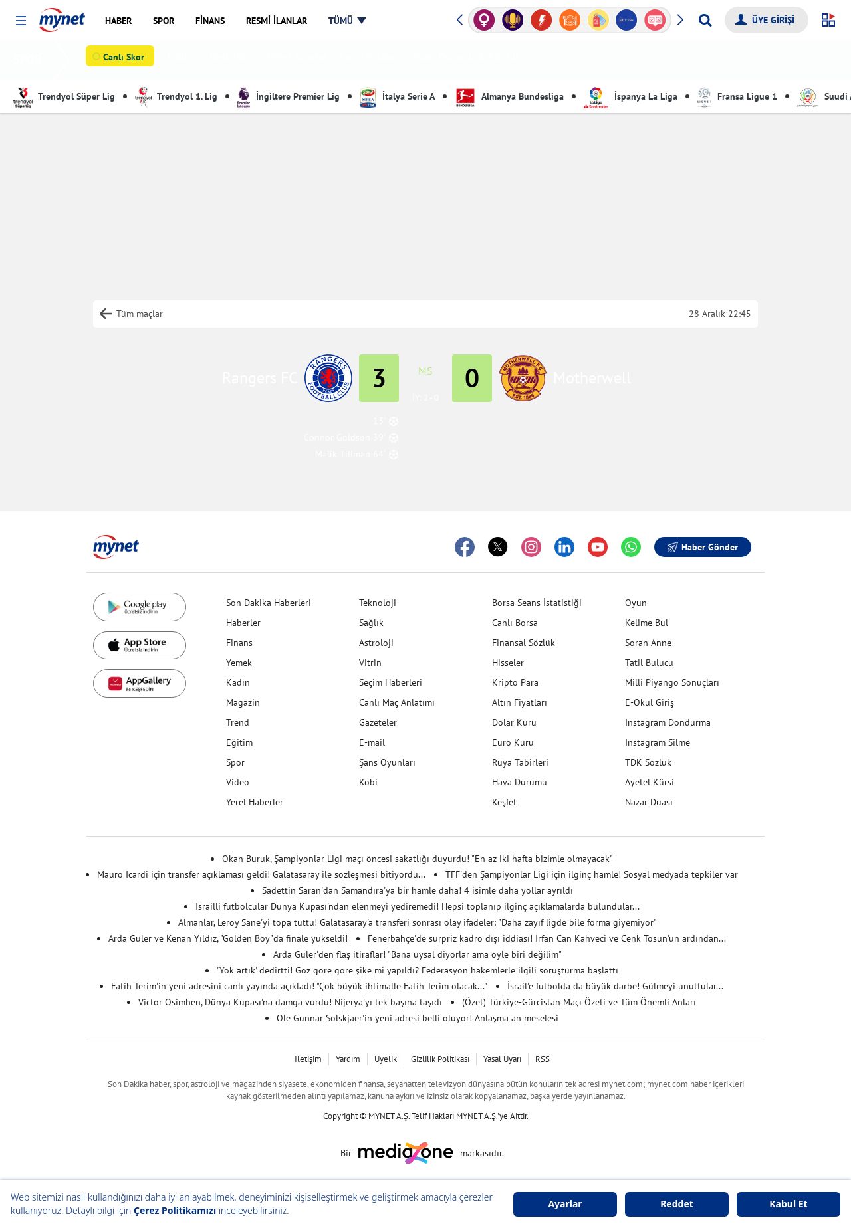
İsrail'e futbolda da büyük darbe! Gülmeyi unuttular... (615, 986)
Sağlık (371, 623)
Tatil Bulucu (649, 662)
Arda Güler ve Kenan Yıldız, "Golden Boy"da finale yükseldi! (228, 938)
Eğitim (239, 742)
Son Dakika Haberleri (268, 603)
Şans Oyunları (387, 762)
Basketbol (234, 59)
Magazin (243, 702)
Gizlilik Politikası (440, 1059)
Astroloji (376, 643)
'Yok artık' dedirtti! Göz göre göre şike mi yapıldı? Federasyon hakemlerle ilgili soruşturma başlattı (417, 970)
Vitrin (370, 662)
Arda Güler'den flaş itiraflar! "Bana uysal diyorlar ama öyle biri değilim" (417, 954)
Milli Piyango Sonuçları (672, 682)
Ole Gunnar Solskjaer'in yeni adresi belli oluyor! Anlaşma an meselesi (417, 1018)
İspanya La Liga (630, 96)
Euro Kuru (513, 742)
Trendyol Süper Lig (64, 96)
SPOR (30, 59)
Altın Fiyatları (519, 702)
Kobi (368, 782)
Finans (239, 643)
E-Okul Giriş (649, 702)
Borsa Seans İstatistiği (537, 603)
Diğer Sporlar (300, 59)
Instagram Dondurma (668, 722)
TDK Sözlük (648, 762)
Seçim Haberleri (390, 682)
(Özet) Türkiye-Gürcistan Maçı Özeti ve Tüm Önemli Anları (579, 1002)
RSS (542, 1059)
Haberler (243, 623)
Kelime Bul (646, 623)
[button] (21, 21)
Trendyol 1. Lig (176, 96)
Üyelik (385, 1059)
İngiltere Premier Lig (288, 96)
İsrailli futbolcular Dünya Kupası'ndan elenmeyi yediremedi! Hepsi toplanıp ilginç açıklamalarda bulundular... (417, 906)
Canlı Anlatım (372, 59)
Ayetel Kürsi (649, 782)
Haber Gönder (703, 547)
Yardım (348, 1059)
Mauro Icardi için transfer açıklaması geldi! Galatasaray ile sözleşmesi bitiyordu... (261, 874)
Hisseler (508, 662)
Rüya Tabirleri (520, 762)
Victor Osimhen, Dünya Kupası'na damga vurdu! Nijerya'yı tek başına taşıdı (290, 1002)
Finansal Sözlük (523, 643)
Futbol (184, 59)
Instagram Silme (657, 742)
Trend (237, 722)
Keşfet (504, 802)
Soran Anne (648, 643)
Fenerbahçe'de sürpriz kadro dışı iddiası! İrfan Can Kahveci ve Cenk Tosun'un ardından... (547, 938)
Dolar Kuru (514, 722)
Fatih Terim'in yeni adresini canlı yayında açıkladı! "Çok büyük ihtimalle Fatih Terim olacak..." (299, 986)
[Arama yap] (705, 20)
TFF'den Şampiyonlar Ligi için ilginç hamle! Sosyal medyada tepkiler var (591, 874)
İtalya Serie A (397, 96)
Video (237, 782)
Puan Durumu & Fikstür (469, 59)
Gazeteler (378, 722)
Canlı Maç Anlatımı (397, 702)
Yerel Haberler (254, 802)
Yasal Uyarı (502, 1059)
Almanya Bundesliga (509, 96)
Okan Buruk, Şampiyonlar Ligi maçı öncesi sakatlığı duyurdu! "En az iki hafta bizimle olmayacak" (417, 859)
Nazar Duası (649, 802)
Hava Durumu (519, 782)
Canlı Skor (126, 60)
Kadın (238, 682)
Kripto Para (515, 682)
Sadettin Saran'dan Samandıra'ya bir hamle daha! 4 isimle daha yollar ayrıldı (417, 890)
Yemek (239, 662)
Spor (235, 762)
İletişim (308, 1059)
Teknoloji (377, 603)
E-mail (372, 742)
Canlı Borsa (515, 623)
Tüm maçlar (139, 314)
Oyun (636, 603)
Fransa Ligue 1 (737, 96)
